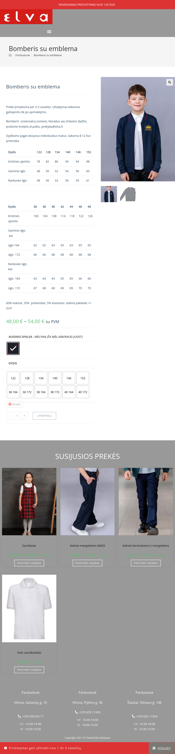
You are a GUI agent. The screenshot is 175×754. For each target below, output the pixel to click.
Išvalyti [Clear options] (16, 404)
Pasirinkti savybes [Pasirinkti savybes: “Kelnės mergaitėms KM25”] (88, 563)
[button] (49, 31)
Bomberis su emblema (48, 55)
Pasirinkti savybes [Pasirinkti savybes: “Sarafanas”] (29, 563)
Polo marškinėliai (29, 653)
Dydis (13, 363)
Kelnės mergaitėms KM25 (87, 546)
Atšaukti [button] (164, 748)
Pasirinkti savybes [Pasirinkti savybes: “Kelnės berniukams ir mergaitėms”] (146, 563)
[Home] (10, 55)
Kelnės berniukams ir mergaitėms (146, 546)
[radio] (13, 348)
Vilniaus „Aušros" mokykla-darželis (29, 540)
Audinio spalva (20, 337)
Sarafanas (29, 546)
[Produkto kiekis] (17, 416)
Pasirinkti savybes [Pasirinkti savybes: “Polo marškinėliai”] (29, 669)
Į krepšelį (44, 415)
